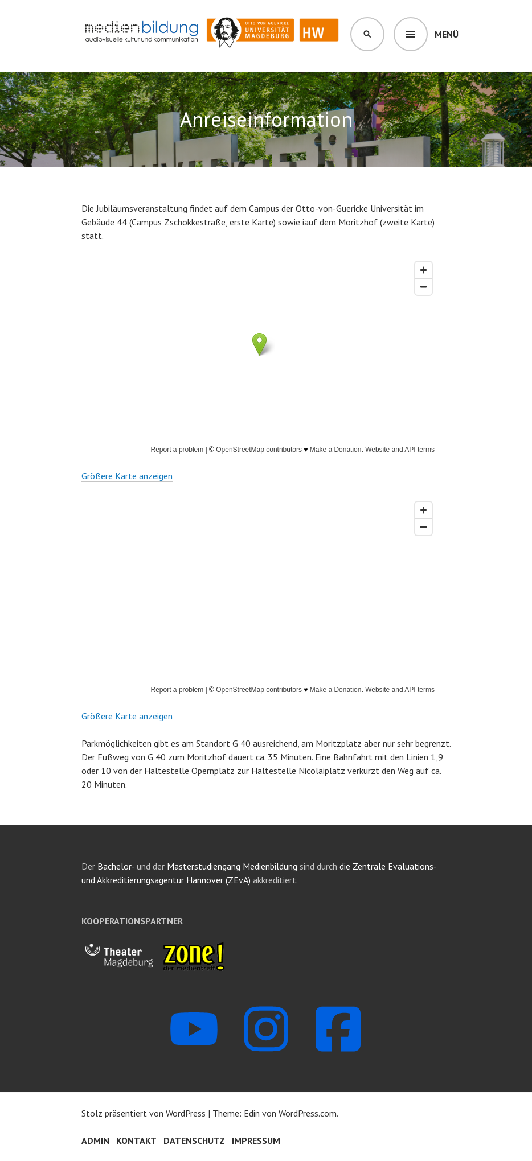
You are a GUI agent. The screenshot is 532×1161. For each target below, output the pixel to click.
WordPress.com (308, 1113)
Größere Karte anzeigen (127, 475)
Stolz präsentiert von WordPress (143, 1113)
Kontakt (136, 1140)
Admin (95, 1140)
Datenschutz (194, 1140)
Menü (447, 34)
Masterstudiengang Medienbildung (233, 866)
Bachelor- (115, 866)
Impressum (256, 1140)
